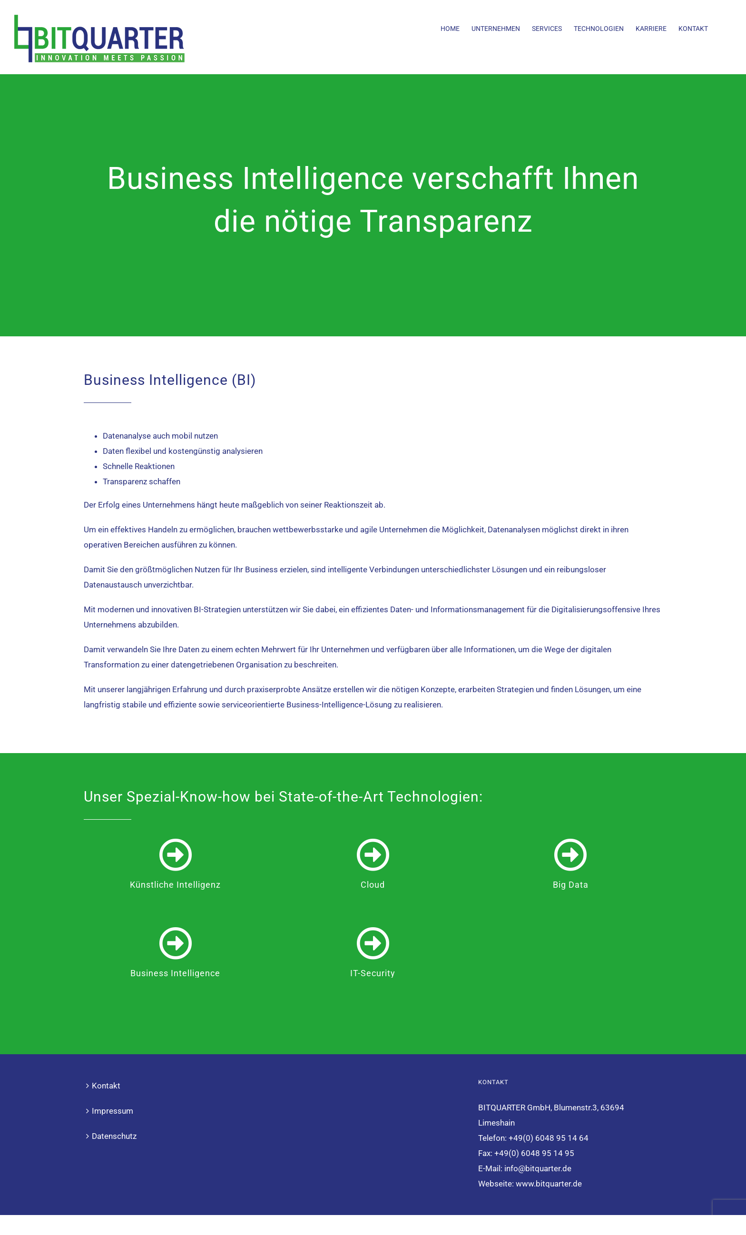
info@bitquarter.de (537, 1130)
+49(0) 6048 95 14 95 (534, 1115)
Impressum (112, 1073)
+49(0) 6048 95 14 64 (549, 1100)
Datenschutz (114, 1098)
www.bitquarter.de (549, 1145)
